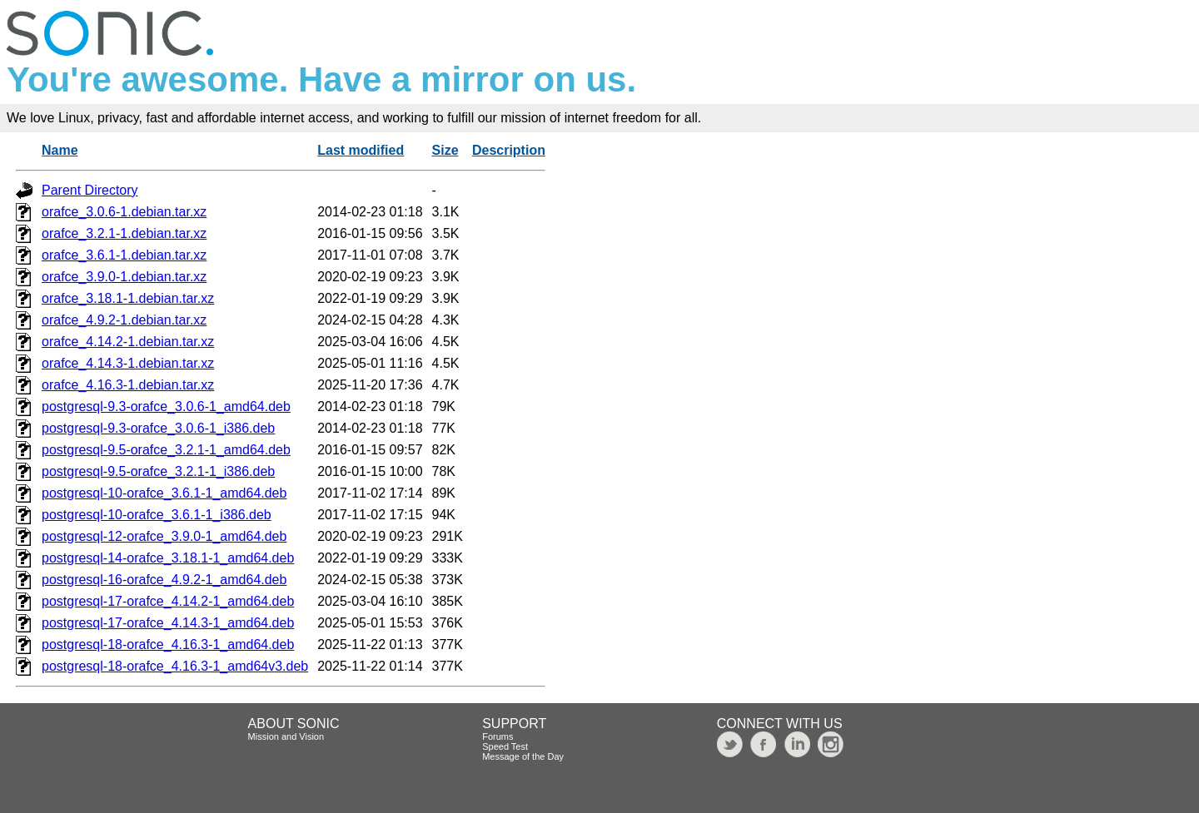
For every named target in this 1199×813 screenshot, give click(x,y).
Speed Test (505, 746)
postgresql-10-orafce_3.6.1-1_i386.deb (156, 515)
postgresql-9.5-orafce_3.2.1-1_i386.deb (158, 471)
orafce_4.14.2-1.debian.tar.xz (128, 342)
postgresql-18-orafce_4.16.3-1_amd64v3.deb (175, 666)
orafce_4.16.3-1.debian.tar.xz (128, 385)
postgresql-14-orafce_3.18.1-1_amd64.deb (168, 558)
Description (508, 150)
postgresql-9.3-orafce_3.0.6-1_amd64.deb (166, 406)
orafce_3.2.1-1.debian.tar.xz (124, 233)
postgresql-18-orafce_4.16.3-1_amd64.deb (168, 644)
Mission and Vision (286, 736)
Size (445, 150)
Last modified (360, 150)
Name (60, 150)
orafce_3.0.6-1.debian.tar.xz (124, 212)
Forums (497, 736)
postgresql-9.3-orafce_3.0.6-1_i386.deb (158, 428)
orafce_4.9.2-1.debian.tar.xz (124, 320)
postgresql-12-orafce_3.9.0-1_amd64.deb (164, 536)
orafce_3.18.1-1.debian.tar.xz (128, 298)
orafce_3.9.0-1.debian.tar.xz (124, 277)
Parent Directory (90, 190)
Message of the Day (523, 756)
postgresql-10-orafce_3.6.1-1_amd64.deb (164, 493)
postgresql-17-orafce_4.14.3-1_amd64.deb (168, 623)
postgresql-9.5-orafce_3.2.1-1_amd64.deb (166, 450)
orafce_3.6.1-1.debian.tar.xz (124, 255)
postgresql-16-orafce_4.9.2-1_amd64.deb (164, 580)
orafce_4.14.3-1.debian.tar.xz (128, 363)
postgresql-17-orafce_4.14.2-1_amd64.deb (168, 601)
